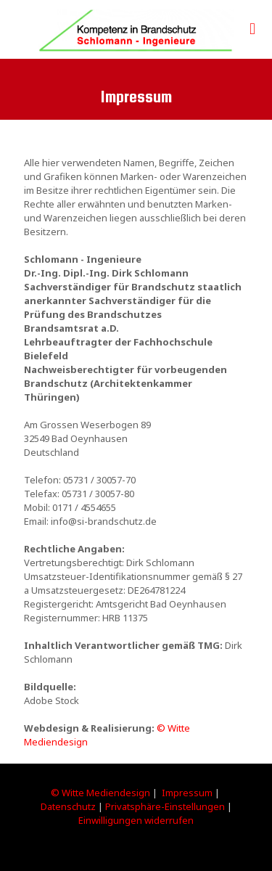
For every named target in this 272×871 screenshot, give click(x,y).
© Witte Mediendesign (100, 792)
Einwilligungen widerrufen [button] (136, 820)
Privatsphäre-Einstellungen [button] (165, 806)
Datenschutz (68, 806)
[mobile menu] (252, 29)
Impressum (187, 792)
